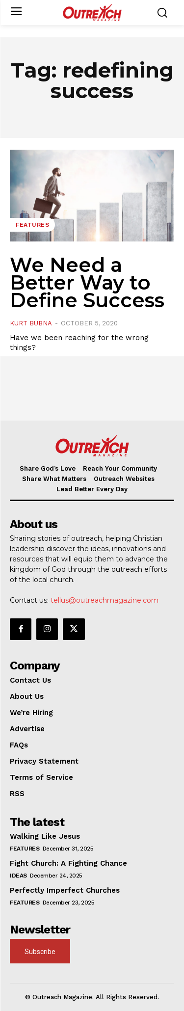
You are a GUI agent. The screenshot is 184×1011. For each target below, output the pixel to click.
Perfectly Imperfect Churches (65, 890)
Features (32, 224)
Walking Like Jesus (45, 836)
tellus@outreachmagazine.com (104, 600)
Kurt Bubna (31, 323)
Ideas (18, 875)
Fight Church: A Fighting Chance (68, 863)
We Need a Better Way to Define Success (87, 282)
